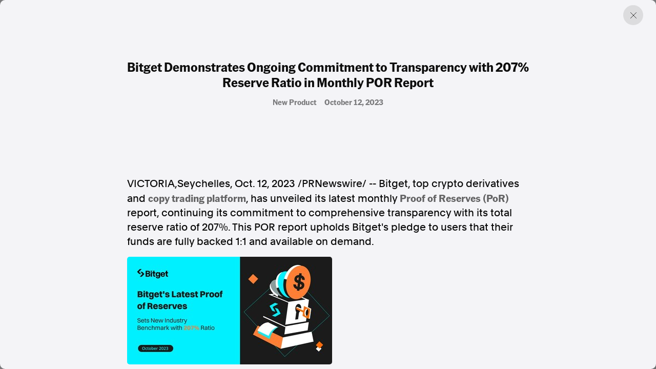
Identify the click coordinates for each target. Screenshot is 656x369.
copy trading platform (197, 197)
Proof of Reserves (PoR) (454, 197)
